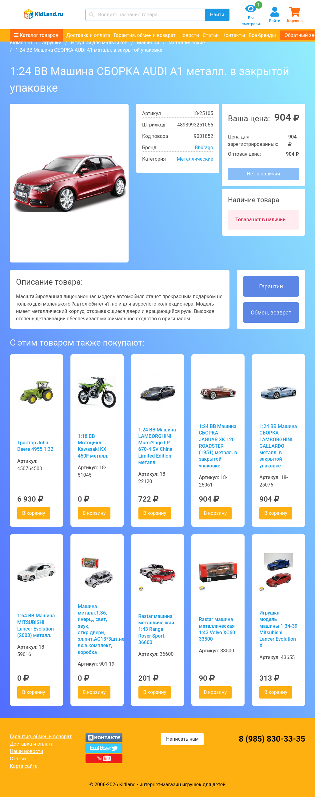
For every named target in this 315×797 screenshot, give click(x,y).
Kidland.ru (21, 43)
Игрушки (51, 43)
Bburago (204, 147)
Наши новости (26, 751)
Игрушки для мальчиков (99, 43)
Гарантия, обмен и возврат (145, 35)
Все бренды (262, 35)
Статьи (211, 35)
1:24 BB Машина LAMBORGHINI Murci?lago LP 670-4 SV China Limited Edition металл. (157, 446)
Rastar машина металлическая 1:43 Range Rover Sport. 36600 (156, 629)
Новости (189, 35)
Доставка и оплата (88, 35)
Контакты (233, 35)
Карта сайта (24, 766)
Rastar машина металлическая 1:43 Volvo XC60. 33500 (217, 629)
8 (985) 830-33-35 (272, 738)
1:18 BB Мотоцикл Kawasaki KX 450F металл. (93, 446)
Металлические (187, 43)
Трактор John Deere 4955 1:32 (35, 446)
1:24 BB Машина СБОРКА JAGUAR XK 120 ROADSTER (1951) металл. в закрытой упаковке (218, 446)
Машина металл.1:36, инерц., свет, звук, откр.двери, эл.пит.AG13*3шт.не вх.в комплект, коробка (97, 629)
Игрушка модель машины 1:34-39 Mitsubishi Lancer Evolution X (278, 629)
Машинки (148, 43)
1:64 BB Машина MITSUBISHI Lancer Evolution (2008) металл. (36, 625)
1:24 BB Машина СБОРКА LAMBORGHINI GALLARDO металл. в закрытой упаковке (278, 446)
